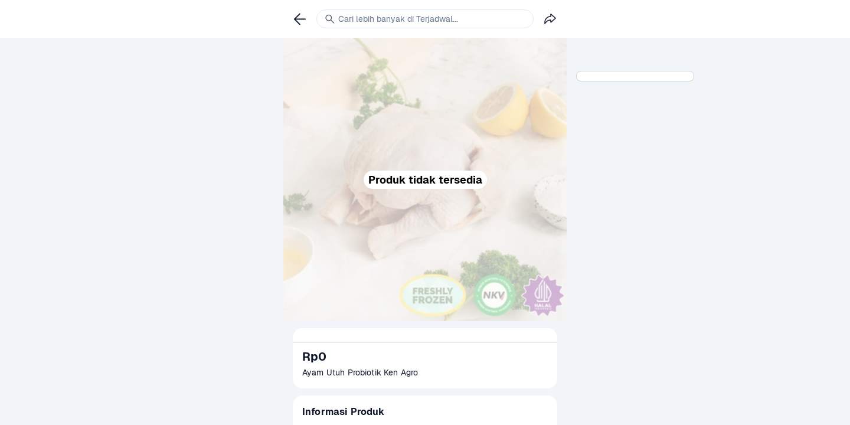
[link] (300, 19)
